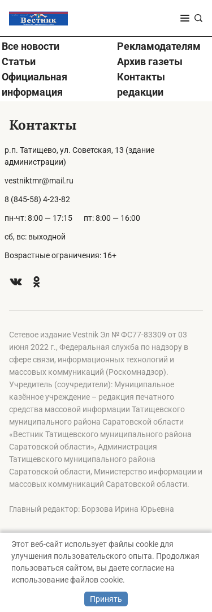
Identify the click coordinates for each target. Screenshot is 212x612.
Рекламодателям (159, 46)
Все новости (30, 46)
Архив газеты (150, 61)
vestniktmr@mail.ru (39, 180)
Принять (106, 599)
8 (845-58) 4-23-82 (37, 199)
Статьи (19, 61)
